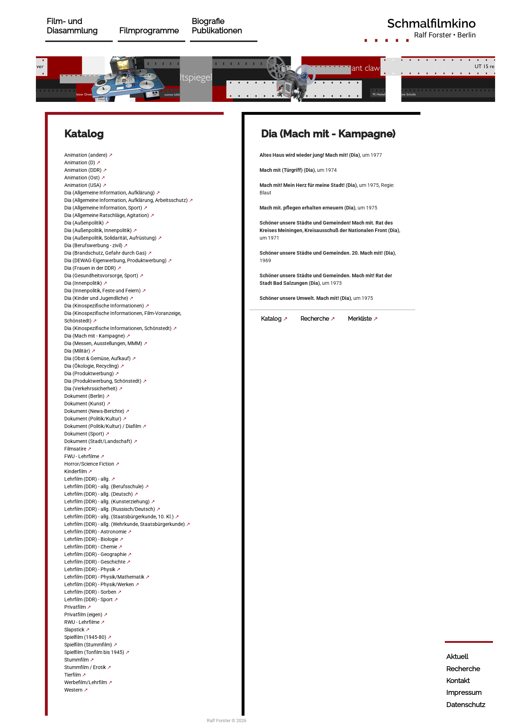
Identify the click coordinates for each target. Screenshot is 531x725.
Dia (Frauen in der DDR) (90, 268)
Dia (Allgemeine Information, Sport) (103, 208)
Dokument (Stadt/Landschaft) (98, 441)
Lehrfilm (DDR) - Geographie (95, 554)
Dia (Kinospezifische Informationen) (104, 306)
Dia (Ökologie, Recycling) (91, 366)
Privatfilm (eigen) (83, 614)
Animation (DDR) (83, 170)
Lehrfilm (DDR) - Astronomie (95, 532)
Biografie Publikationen (217, 26)
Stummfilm (76, 660)
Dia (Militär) (77, 351)
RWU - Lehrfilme (81, 622)
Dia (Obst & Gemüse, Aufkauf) (97, 358)
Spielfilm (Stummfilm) (88, 645)
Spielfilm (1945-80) (85, 637)
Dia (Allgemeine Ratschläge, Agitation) (106, 215)
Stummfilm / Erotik (85, 667)
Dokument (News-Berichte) (94, 411)
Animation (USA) (82, 185)
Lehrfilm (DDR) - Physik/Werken (99, 584)
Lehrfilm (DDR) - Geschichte (94, 562)
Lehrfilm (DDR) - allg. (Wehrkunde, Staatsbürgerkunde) (124, 524)
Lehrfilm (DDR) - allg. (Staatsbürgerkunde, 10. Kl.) (119, 516)
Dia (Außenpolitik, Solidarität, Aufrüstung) (110, 238)
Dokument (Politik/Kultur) (92, 419)
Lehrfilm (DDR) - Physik (89, 569)
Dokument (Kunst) (84, 403)
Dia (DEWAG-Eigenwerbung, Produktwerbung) (115, 260)
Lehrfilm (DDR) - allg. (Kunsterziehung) (107, 501)
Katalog (271, 318)
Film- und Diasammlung (72, 26)
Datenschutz (465, 704)
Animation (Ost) (82, 177)
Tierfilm (72, 675)
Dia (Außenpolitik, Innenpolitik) (98, 230)
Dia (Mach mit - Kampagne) (94, 336)
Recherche (315, 318)
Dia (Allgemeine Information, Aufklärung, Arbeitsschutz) (126, 200)
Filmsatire (75, 449)
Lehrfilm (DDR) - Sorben (90, 592)
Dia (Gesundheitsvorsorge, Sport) (101, 275)
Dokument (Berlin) (84, 396)
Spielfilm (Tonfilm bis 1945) (94, 652)
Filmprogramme (149, 30)
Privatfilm (75, 607)
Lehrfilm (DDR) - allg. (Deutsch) (98, 494)
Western (73, 690)
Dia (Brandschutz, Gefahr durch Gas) (105, 253)
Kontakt (458, 680)
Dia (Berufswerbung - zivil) (93, 245)
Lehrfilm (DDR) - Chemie (90, 547)
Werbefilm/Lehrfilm (85, 682)
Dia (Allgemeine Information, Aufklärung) (109, 193)
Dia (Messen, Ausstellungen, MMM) (103, 343)
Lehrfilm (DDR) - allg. (87, 479)
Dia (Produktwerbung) (89, 373)
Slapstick (74, 629)
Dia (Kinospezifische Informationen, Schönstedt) (118, 328)
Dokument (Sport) (84, 434)
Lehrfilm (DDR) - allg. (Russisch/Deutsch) (109, 509)
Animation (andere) (85, 155)
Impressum (463, 692)
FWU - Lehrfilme (81, 456)
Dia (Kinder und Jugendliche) (96, 298)
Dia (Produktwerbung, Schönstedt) (102, 381)
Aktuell (457, 656)
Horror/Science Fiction (89, 464)
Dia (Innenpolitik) (83, 283)
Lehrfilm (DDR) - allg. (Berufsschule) (104, 486)
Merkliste (360, 318)
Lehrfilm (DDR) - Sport (88, 599)
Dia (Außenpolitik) (84, 223)
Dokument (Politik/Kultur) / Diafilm (102, 426)
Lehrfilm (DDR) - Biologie (91, 539)
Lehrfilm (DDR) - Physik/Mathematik (104, 577)
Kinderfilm (75, 471)
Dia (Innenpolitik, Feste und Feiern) (102, 290)
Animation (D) (79, 162)
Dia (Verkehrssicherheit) (90, 388)
